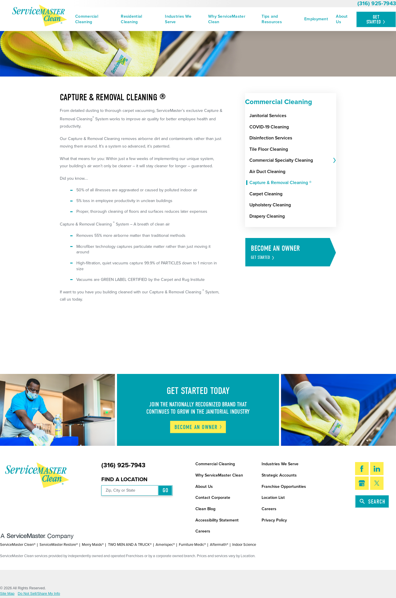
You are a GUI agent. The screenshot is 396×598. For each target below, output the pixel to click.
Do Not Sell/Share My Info (39, 594)
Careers (269, 508)
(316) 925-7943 (376, 3)
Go (165, 490)
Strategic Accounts (279, 475)
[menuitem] (94, 19)
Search (372, 501)
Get (376, 19)
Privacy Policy (274, 520)
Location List (273, 497)
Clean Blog (205, 508)
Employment (316, 19)
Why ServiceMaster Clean (226, 19)
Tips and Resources (272, 19)
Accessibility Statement (217, 520)
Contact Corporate (212, 497)
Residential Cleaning (131, 19)
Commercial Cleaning (86, 19)
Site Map (7, 594)
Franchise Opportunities (284, 486)
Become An (198, 427)
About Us (342, 19)
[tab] (334, 160)
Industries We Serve (178, 19)
